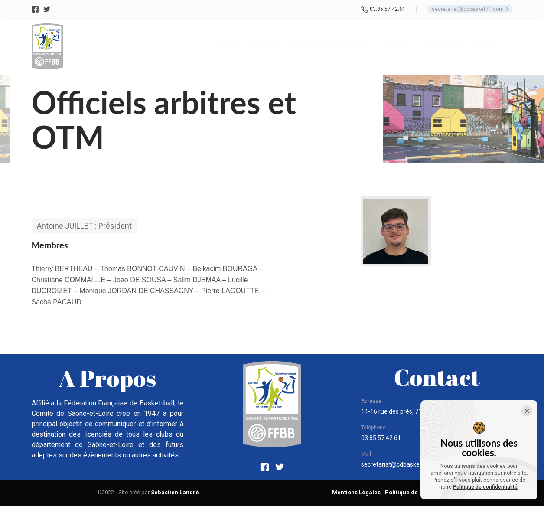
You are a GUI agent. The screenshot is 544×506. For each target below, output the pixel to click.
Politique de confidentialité (485, 487)
